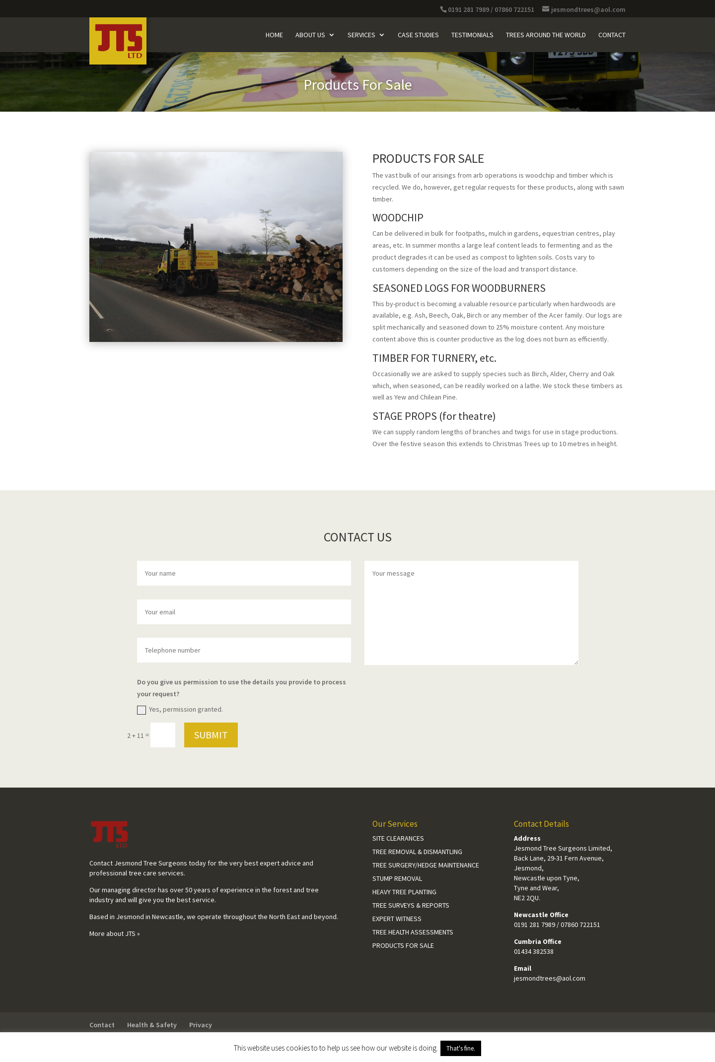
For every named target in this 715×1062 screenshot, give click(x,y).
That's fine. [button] (460, 1048)
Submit (211, 735)
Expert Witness (397, 918)
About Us (310, 35)
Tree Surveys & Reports (410, 905)
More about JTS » (114, 933)
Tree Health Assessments (412, 932)
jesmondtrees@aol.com (549, 978)
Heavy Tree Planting (404, 891)
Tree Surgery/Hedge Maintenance (425, 865)
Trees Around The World (546, 35)
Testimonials (472, 35)
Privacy (200, 1024)
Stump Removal (397, 878)
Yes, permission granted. (180, 710)
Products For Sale (403, 945)
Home (274, 35)
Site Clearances (398, 838)
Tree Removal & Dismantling (417, 851)
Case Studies (418, 35)
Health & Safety (152, 1024)
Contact (612, 35)
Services (361, 35)
